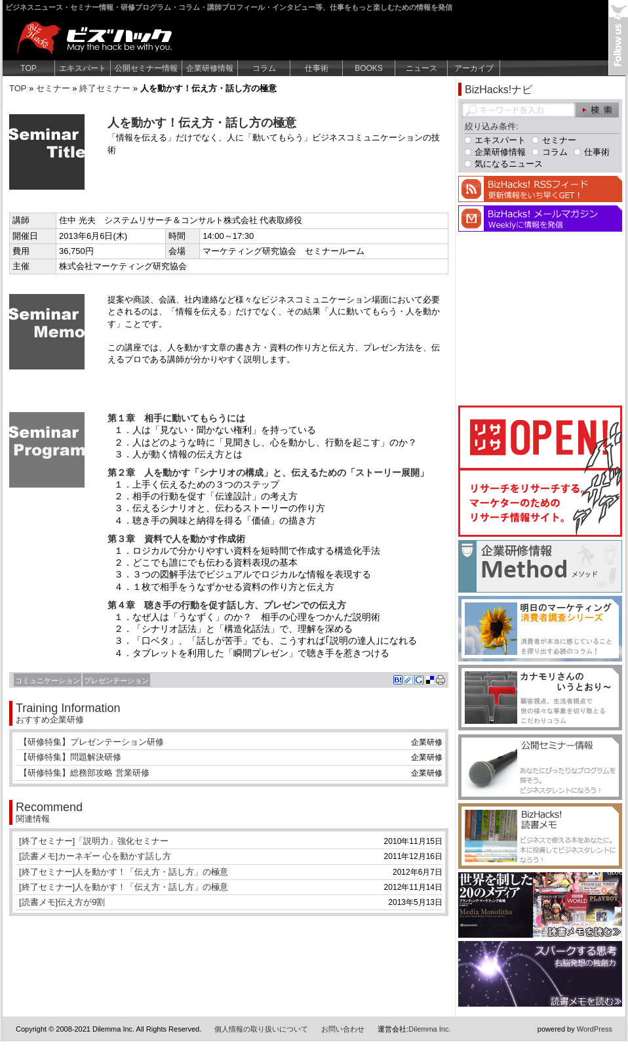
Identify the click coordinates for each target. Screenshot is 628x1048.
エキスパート (82, 68)
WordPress (594, 1029)
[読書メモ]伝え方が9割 (62, 902)
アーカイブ (474, 68)
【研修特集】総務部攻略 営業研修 (84, 773)
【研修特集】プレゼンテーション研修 (91, 742)
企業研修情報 (209, 68)
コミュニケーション (47, 680)
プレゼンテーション (116, 680)
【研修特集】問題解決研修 (70, 757)
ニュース (421, 68)
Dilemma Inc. (429, 1029)
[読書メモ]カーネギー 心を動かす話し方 (95, 856)
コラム (264, 68)
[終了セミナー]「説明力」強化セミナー (93, 841)
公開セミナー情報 (146, 68)
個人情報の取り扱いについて (261, 1029)
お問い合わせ (342, 1029)
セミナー (53, 88)
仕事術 (316, 68)
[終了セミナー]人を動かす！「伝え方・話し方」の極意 (123, 872)
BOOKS (369, 68)
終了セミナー (104, 88)
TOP (28, 68)
